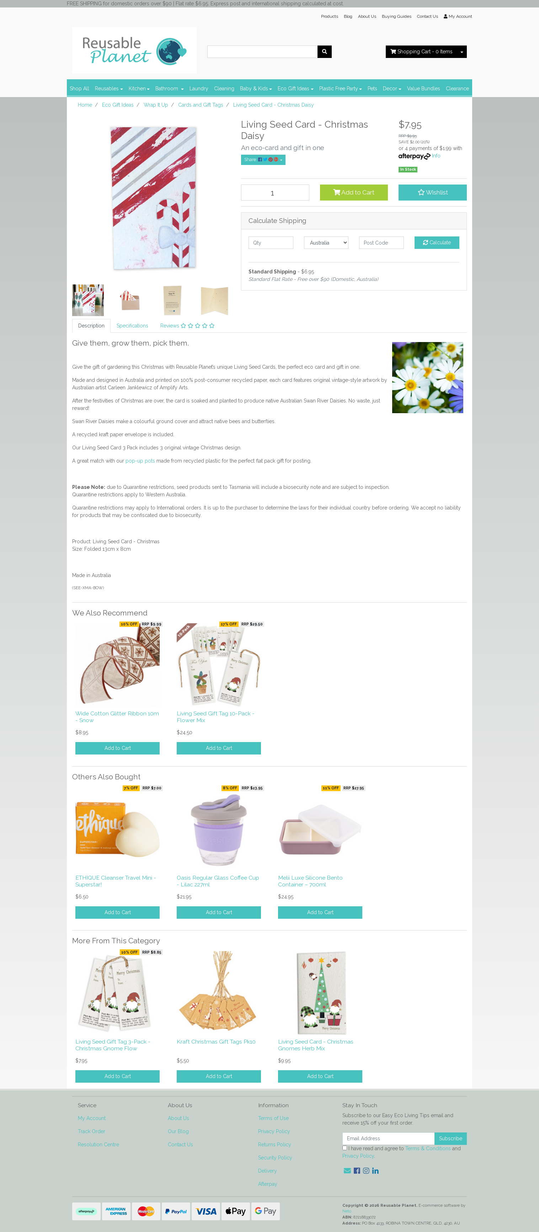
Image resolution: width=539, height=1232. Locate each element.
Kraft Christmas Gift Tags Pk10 (216, 1041)
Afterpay (267, 1184)
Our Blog (178, 1131)
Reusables (107, 88)
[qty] (271, 242)
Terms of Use (273, 1118)
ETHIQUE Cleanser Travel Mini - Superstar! (115, 881)
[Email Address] (388, 1138)
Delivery (267, 1171)
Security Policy (275, 1158)
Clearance (457, 88)
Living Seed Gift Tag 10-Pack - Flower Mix (216, 717)
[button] (433, 192)
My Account (92, 1118)
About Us (367, 16)
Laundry (199, 88)
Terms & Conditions (428, 1148)
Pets (372, 88)
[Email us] (347, 1171)
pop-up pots (140, 461)
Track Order (91, 1131)
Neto (346, 1211)
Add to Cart (353, 192)
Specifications (132, 326)
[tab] (91, 326)
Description (91, 326)
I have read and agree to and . (401, 1152)
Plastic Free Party (338, 88)
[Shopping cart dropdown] (462, 52)
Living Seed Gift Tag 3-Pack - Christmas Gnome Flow (112, 1045)
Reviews (187, 326)
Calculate (437, 242)
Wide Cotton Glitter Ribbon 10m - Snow (117, 717)
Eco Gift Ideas (293, 88)
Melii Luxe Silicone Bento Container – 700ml (310, 881)
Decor (390, 88)
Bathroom (167, 88)
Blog (348, 16)
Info (436, 156)
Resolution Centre (98, 1144)
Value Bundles (423, 88)
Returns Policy (274, 1144)
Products (329, 16)
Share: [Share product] (261, 159)
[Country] (326, 242)
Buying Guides (396, 16)
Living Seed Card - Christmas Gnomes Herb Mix (315, 1045)
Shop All (79, 88)
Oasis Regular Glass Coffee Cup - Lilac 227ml (218, 881)
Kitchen (137, 88)
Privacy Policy (274, 1131)
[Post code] (381, 242)
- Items (421, 51)
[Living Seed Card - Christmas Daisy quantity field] (275, 193)
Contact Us (427, 16)
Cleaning (224, 88)
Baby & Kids (254, 88)
